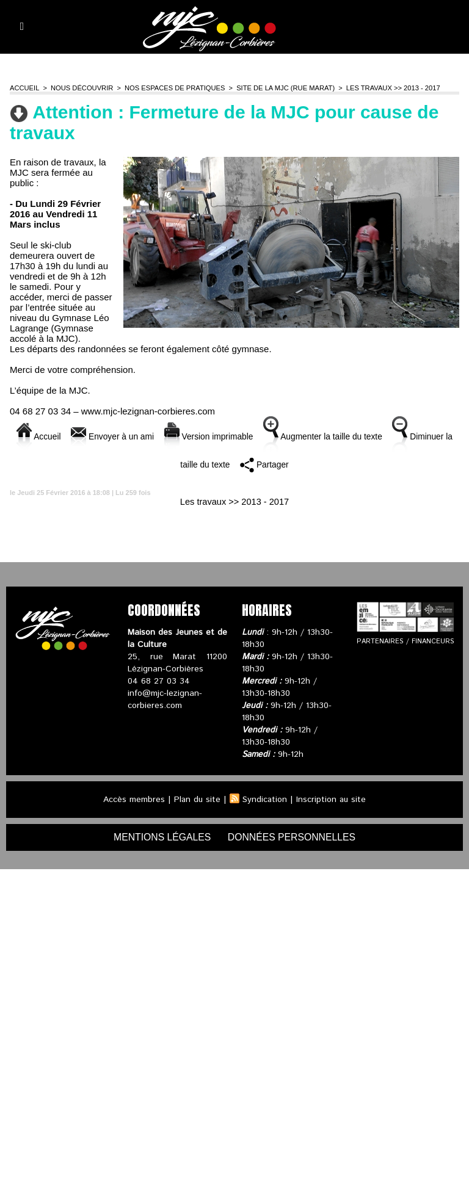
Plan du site (196, 799)
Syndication (265, 799)
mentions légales (161, 837)
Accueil (24, 88)
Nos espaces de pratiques (172, 88)
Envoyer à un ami (128, 436)
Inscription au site (332, 799)
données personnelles (293, 837)
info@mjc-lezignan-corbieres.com (165, 699)
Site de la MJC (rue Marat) (281, 88)
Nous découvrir (81, 88)
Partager (292, 464)
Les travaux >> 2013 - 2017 (388, 88)
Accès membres (133, 799)
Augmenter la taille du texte (353, 436)
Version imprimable (230, 436)
